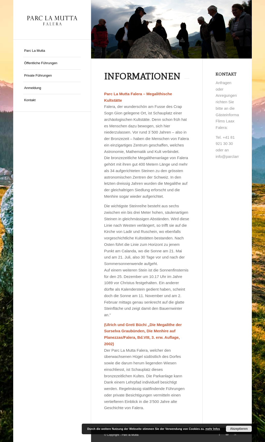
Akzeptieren (239, 429)
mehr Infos (212, 428)
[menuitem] (52, 51)
